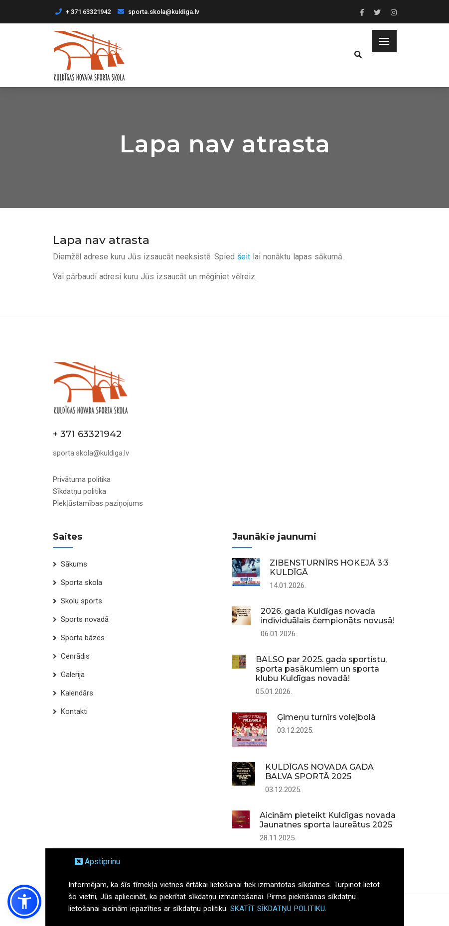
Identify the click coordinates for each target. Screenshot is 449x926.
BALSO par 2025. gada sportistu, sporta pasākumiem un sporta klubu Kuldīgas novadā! (321, 669)
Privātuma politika (82, 479)
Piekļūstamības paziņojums (98, 503)
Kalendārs (77, 693)
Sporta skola (81, 582)
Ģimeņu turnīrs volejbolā (326, 717)
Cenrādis (75, 656)
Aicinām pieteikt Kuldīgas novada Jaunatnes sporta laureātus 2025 (328, 819)
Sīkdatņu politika (79, 491)
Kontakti (74, 711)
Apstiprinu (97, 861)
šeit (243, 256)
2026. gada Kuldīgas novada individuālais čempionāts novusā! (328, 615)
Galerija (73, 674)
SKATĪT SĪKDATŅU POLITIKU (277, 908)
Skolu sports (81, 600)
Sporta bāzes (83, 637)
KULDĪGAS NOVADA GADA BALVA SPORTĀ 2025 (319, 771)
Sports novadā (85, 619)
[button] (24, 901)
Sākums (74, 564)
